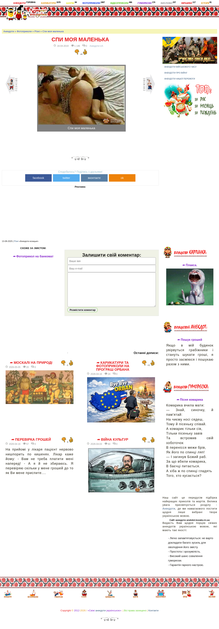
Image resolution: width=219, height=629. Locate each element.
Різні (37, 31)
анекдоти (100, 610)
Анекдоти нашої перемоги (179, 79)
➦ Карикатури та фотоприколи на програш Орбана (112, 372)
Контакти (153, 610)
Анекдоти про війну (175, 73)
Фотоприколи (93, 2)
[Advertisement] (134, 16)
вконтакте (94, 177)
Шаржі (71, 2)
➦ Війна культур (112, 445)
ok (122, 177)
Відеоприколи (121, 2)
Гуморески (146, 2)
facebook (38, 177)
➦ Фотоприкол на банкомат (33, 256)
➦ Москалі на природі (31, 368)
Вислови (168, 2)
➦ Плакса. (189, 265)
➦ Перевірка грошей (31, 445)
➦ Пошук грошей (189, 339)
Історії (206, 2)
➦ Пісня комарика (190, 399)
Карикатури (50, 2)
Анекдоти (24, 2)
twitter (66, 177)
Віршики (188, 2)
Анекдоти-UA (96, 46)
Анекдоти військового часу (180, 67)
